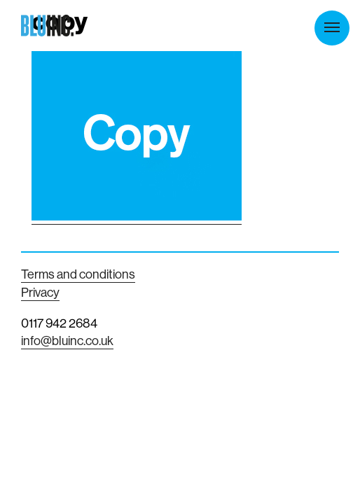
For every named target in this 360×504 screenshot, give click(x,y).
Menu (332, 27)
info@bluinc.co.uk (67, 340)
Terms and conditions (78, 274)
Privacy (40, 292)
